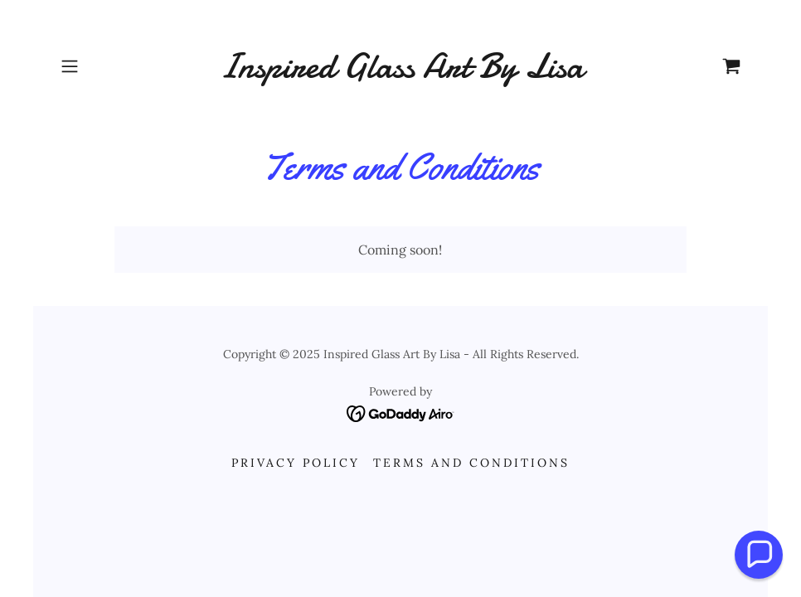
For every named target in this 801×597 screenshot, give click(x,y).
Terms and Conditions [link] (471, 462)
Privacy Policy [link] (295, 462)
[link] (401, 72)
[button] (105, 66)
